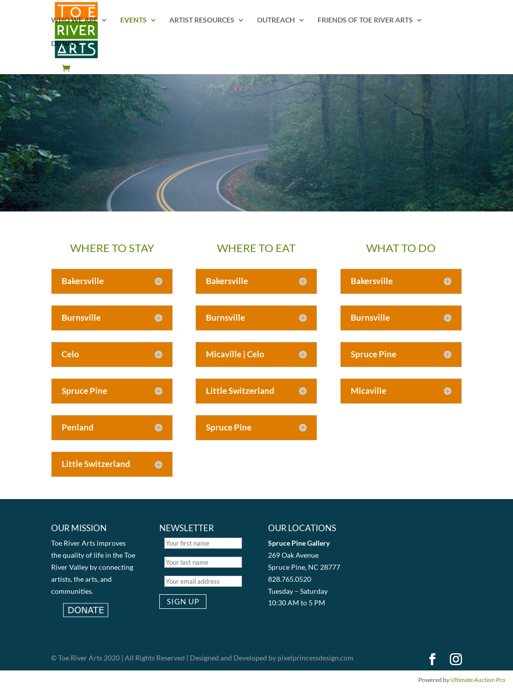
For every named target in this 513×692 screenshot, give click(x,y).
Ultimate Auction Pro (477, 679)
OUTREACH (276, 20)
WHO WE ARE (74, 20)
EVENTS (133, 20)
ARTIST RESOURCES (201, 20)
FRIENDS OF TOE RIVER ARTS (365, 20)
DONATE (65, 44)
